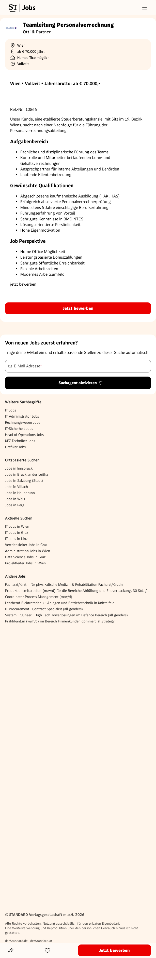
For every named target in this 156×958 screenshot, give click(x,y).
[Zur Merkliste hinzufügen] (47, 950)
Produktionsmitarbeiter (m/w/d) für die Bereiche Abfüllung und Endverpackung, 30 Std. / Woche (78, 591)
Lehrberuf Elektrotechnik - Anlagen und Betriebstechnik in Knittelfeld (60, 603)
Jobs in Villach (16, 487)
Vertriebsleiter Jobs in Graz (26, 545)
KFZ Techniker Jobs (20, 441)
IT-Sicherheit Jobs (19, 429)
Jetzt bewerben (78, 308)
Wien (21, 45)
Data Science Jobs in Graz (25, 557)
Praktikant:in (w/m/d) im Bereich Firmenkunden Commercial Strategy (60, 621)
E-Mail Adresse (28, 365)
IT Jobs (10, 410)
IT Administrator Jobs (22, 416)
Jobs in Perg (14, 505)
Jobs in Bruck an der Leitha (26, 474)
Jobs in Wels (15, 499)
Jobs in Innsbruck (19, 468)
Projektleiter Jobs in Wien (25, 563)
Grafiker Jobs (15, 447)
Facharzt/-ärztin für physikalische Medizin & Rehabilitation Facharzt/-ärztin (64, 584)
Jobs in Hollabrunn (20, 493)
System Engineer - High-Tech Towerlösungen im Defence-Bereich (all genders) (66, 615)
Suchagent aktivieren (80, 382)
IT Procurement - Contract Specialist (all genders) (44, 609)
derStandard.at (41, 941)
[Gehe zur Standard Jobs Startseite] (21, 7)
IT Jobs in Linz (16, 539)
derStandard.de (16, 941)
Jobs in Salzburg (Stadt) (24, 480)
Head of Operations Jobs (24, 435)
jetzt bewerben (23, 284)
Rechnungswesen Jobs (22, 422)
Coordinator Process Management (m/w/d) (38, 597)
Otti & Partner (37, 31)
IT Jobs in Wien (17, 526)
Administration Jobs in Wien (27, 551)
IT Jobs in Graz (16, 532)
